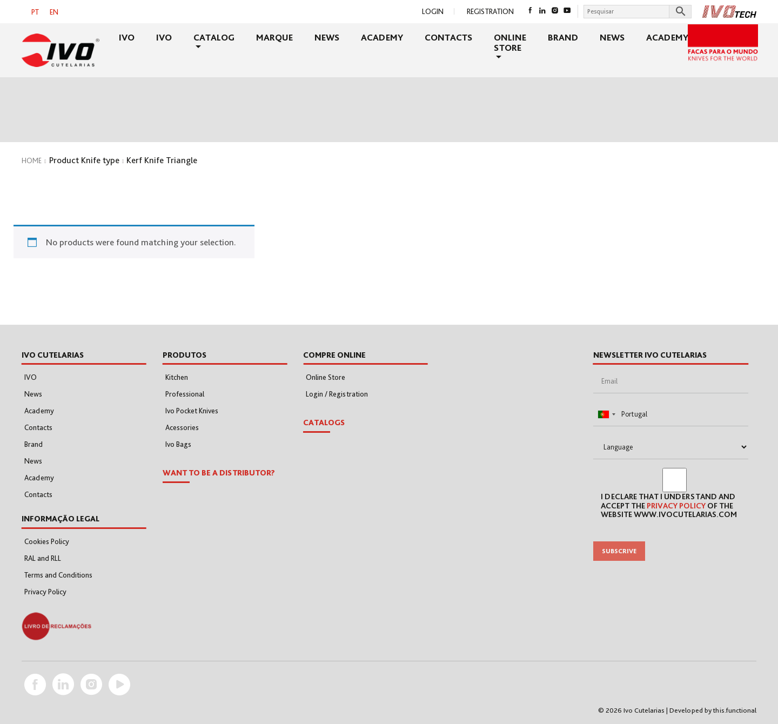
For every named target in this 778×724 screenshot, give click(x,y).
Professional (184, 394)
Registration (490, 11)
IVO (127, 37)
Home (32, 160)
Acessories (182, 427)
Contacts (448, 37)
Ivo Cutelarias (644, 710)
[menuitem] (35, 11)
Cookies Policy (46, 541)
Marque (274, 37)
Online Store (510, 42)
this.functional (734, 710)
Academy (382, 37)
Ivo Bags (178, 444)
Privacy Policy (45, 591)
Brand (563, 37)
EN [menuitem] (54, 12)
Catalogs (324, 422)
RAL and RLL (42, 558)
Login (433, 11)
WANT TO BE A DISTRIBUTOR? (219, 473)
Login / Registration (337, 394)
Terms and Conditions (58, 575)
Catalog (213, 37)
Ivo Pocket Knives (191, 410)
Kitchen (176, 377)
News (326, 37)
